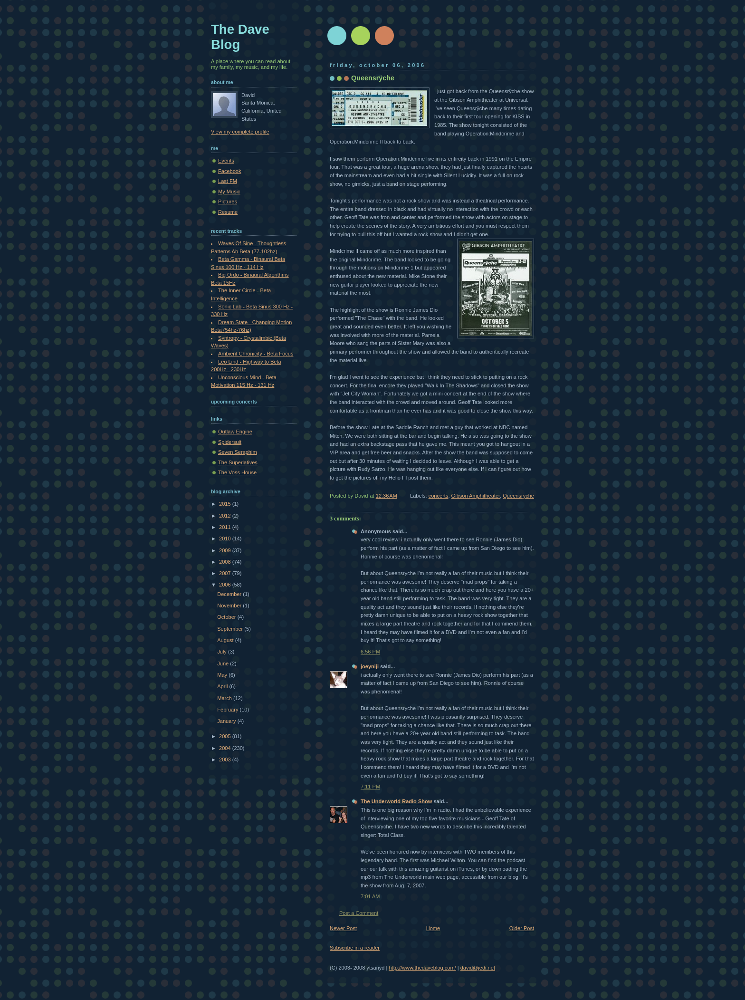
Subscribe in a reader (355, 948)
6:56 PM (370, 651)
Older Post (521, 928)
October (227, 617)
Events (226, 160)
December (230, 594)
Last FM (227, 181)
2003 (225, 759)
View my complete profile (240, 132)
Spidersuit (229, 442)
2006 (225, 584)
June (223, 663)
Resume (228, 212)
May (223, 675)
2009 (225, 550)
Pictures (227, 201)
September (230, 629)
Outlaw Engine (235, 431)
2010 (225, 538)
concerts (439, 496)
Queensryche (518, 496)
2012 (225, 516)
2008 (225, 562)
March (225, 698)
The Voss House (237, 472)
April (223, 686)
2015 (225, 504)
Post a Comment (358, 913)
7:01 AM (370, 896)
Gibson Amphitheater (475, 496)
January (227, 721)
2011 (225, 527)
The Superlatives (238, 462)
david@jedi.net (477, 968)
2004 (225, 748)
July (222, 651)
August (226, 640)
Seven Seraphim (237, 452)
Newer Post (343, 928)
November (230, 605)
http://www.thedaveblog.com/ (422, 968)
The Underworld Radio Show (396, 801)
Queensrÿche (372, 78)
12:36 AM (386, 496)
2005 (225, 736)
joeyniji (370, 666)
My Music (229, 191)
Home (433, 928)
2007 (225, 573)
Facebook (229, 171)
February (228, 709)
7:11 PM (370, 786)
